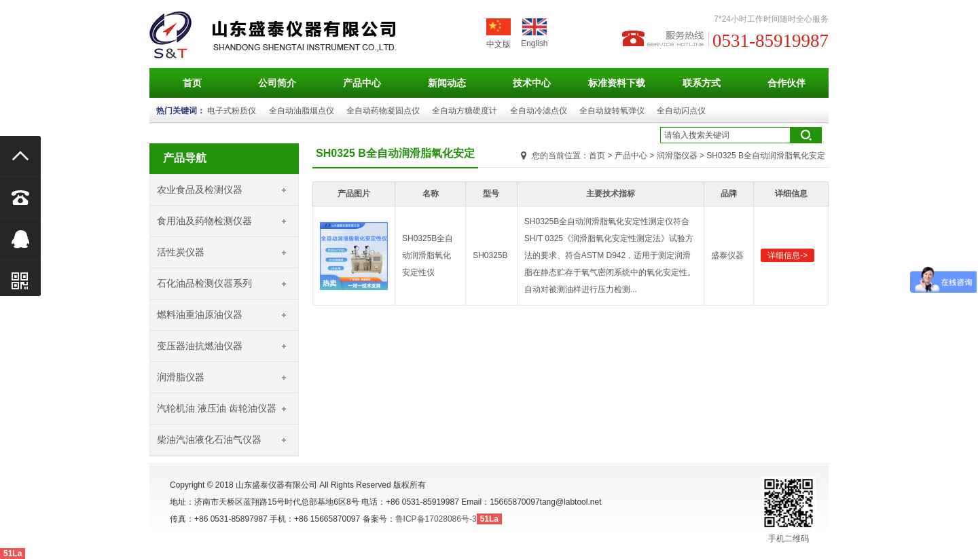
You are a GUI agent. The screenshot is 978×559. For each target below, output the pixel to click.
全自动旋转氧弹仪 (612, 110)
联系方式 (702, 82)
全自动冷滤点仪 (538, 110)
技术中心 (532, 82)
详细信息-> (787, 255)
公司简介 (277, 82)
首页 (192, 82)
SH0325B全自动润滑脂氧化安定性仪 (427, 255)
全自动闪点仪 (681, 110)
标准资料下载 (616, 82)
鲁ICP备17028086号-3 (436, 519)
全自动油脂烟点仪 (301, 110)
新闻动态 (447, 82)
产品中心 (362, 82)
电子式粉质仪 (231, 110)
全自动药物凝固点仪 (383, 110)
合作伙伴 (786, 82)
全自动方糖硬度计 (464, 110)
